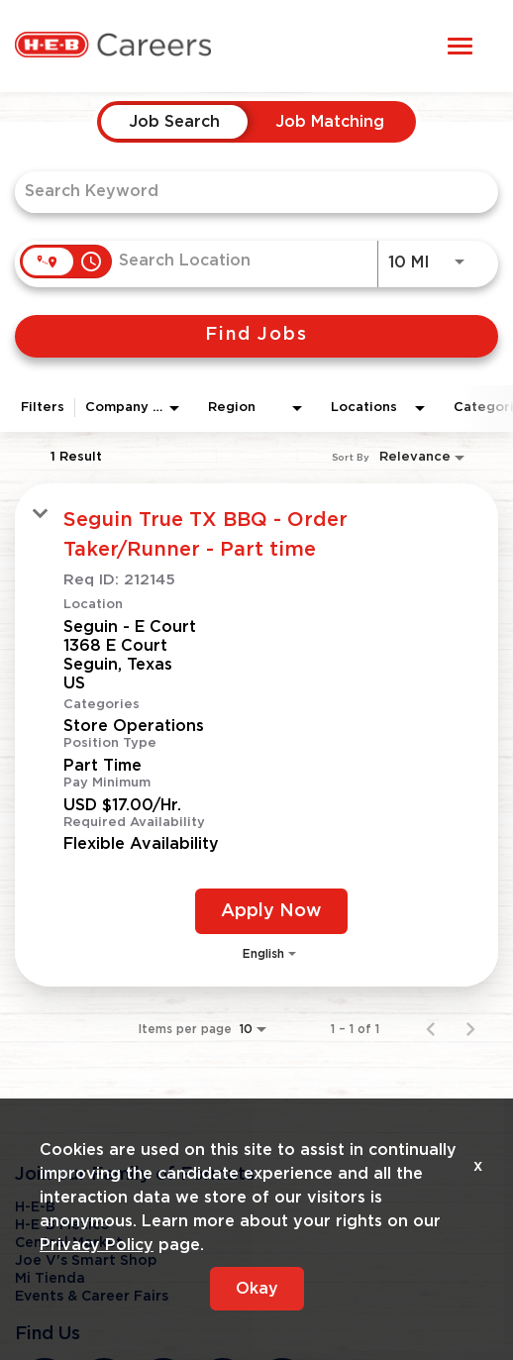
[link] (256, 734)
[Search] (256, 336)
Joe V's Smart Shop (85, 1261)
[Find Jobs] (256, 336)
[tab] (174, 122)
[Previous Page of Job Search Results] (431, 1029)
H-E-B (35, 1207)
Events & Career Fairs (91, 1297)
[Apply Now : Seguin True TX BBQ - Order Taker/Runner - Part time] (271, 911)
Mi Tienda (50, 1279)
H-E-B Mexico (62, 1225)
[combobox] (246, 191)
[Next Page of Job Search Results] (470, 1029)
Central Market (69, 1243)
